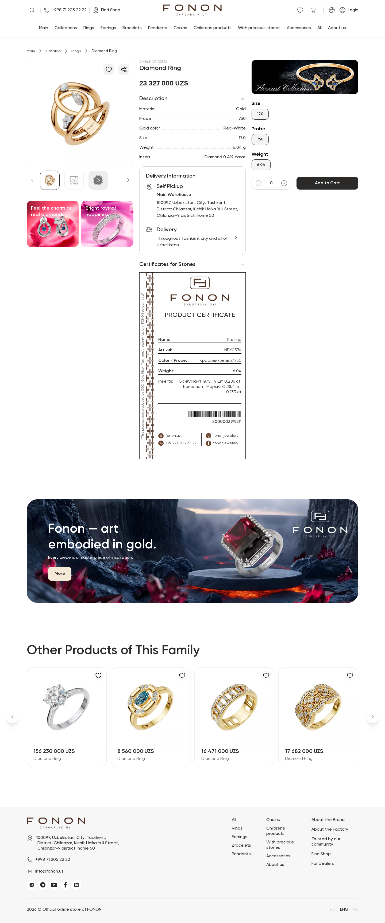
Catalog (53, 51)
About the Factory (329, 829)
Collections (66, 28)
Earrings (108, 28)
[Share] (123, 69)
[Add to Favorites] (108, 69)
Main (43, 28)
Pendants (157, 28)
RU (332, 910)
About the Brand (328, 820)
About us (337, 28)
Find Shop (321, 854)
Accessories (299, 28)
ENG (344, 910)
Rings (88, 28)
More (59, 574)
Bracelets (132, 28)
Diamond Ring (47, 759)
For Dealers (322, 864)
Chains (180, 28)
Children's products (213, 28)
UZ (355, 910)
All (319, 28)
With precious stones (259, 28)
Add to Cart (327, 183)
